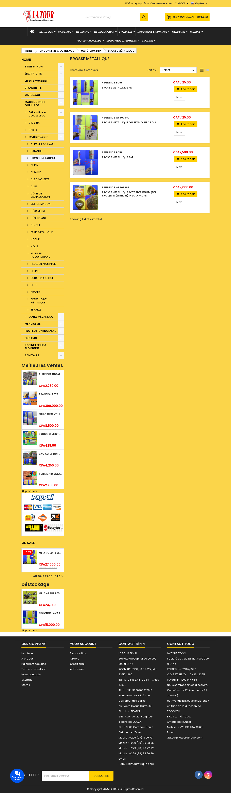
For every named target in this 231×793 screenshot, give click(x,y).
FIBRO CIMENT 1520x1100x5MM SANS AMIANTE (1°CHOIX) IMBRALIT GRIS (50, 414)
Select (179, 70)
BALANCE (36, 151)
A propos (27, 659)
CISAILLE (36, 172)
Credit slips (77, 664)
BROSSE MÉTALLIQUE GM (117, 157)
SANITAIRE (147, 40)
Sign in (142, 3)
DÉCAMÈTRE (38, 211)
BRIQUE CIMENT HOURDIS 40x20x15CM (50, 433)
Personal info (78, 653)
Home (26, 59)
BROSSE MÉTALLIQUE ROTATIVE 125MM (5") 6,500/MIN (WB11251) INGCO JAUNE (129, 194)
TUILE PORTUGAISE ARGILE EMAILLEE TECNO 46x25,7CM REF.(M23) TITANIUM (50, 374)
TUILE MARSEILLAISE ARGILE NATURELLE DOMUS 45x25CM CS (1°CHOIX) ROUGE (50, 473)
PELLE (34, 285)
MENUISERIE (178, 31)
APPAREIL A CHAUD (43, 144)
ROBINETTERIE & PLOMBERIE (121, 40)
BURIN (34, 165)
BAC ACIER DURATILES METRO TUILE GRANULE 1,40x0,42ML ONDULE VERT (50, 453)
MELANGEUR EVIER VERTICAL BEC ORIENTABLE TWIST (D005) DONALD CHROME (50, 552)
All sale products (48, 576)
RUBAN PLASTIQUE (42, 278)
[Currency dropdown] (182, 3)
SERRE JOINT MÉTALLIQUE (39, 300)
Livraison (27, 653)
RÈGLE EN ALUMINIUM (43, 264)
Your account (83, 643)
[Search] (115, 17)
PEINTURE (195, 31)
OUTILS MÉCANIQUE (41, 317)
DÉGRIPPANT (38, 218)
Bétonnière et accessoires (38, 113)
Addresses (77, 669)
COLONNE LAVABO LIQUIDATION (50, 613)
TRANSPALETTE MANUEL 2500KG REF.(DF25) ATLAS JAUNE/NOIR (50, 394)
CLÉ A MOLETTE (40, 179)
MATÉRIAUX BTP (38, 137)
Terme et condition (33, 669)
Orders (74, 659)
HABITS (33, 130)
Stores (25, 685)
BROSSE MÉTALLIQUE (43, 158)
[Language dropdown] (199, 3)
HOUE (34, 246)
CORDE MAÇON (41, 204)
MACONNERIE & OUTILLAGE (152, 31)
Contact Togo (180, 643)
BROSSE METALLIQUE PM (117, 87)
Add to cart (185, 89)
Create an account (161, 3)
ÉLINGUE (36, 225)
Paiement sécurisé (33, 664)
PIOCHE (35, 292)
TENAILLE (36, 310)
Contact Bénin (132, 643)
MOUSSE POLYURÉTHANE (40, 255)
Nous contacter (31, 674)
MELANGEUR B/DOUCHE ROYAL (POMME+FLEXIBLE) (50, 593)
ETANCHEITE (125, 31)
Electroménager (104, 31)
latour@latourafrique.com (185, 738)
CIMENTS (34, 123)
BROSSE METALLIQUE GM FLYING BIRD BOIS (129, 122)
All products (29, 491)
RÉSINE (35, 271)
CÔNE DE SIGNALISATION (40, 195)
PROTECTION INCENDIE (89, 40)
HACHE (35, 239)
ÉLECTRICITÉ (82, 31)
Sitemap (27, 680)
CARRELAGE (64, 31)
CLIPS (34, 186)
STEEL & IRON (45, 31)
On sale (28, 542)
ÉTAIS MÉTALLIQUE (42, 232)
